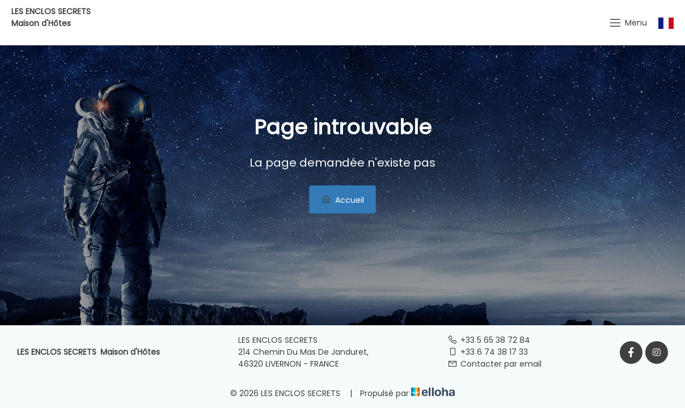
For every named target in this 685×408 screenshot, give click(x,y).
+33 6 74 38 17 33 (487, 352)
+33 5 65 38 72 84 (488, 340)
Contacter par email (494, 363)
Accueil (342, 200)
